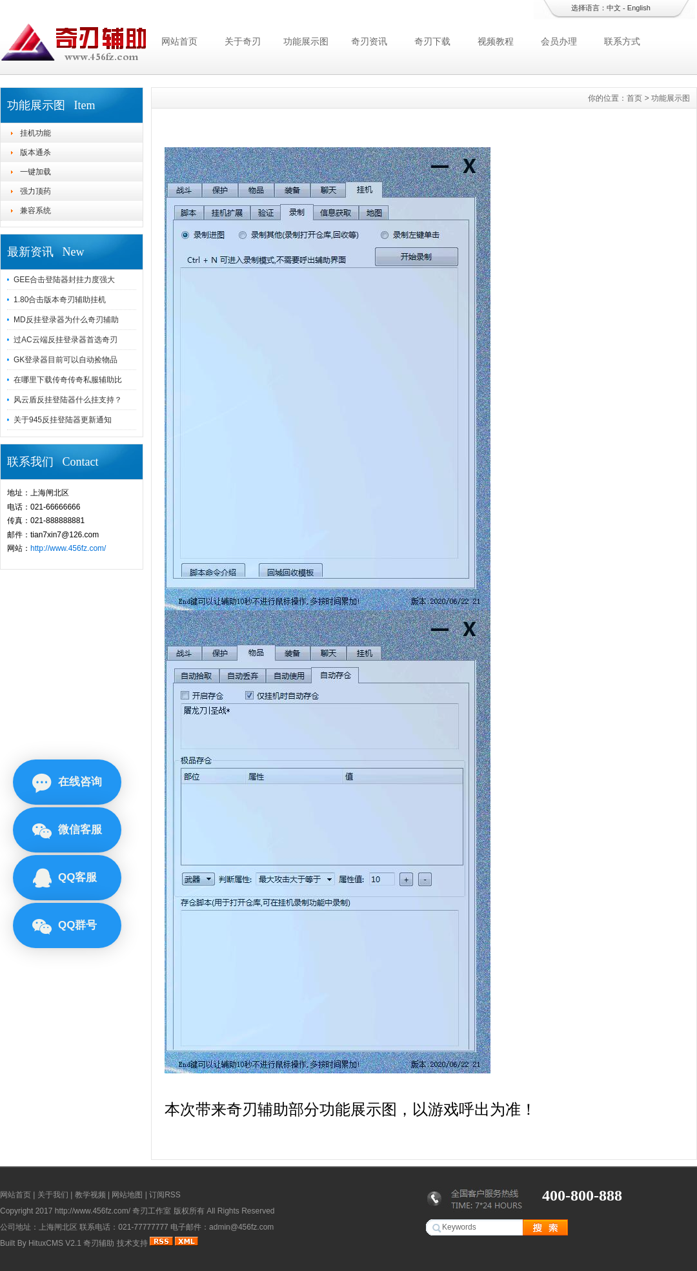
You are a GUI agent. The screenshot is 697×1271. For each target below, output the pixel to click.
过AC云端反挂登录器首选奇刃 (65, 339)
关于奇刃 (243, 41)
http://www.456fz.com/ (68, 548)
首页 (634, 98)
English (639, 8)
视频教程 (496, 41)
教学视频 (90, 1194)
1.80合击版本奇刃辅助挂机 (60, 299)
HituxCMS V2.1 (54, 1243)
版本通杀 (35, 152)
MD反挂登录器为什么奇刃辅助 (66, 319)
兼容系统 (35, 210)
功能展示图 (305, 41)
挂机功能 (35, 133)
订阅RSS (165, 1194)
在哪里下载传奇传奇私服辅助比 (68, 379)
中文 (614, 8)
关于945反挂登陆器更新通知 (63, 419)
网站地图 (127, 1194)
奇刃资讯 (369, 41)
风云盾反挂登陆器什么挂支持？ (68, 399)
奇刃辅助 (98, 1243)
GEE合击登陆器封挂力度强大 (64, 279)
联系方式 (622, 41)
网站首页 (179, 41)
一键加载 (35, 171)
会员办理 (559, 41)
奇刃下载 (432, 41)
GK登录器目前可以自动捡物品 (65, 359)
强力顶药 (35, 191)
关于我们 (52, 1194)
